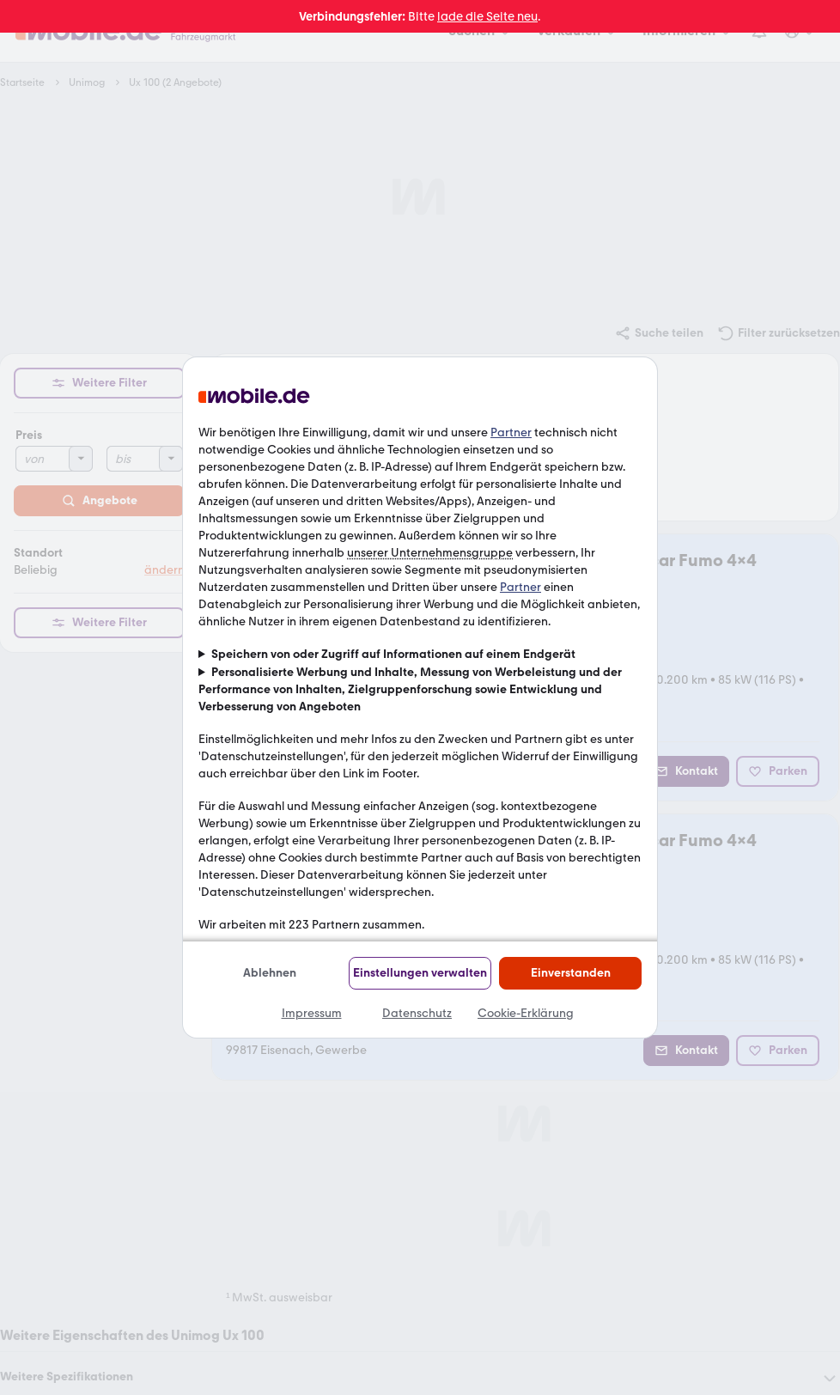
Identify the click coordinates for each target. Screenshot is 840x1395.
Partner (511, 432)
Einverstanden (571, 973)
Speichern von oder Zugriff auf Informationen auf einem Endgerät (393, 654)
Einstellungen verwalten (420, 973)
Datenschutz (417, 1013)
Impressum (312, 1013)
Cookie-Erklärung (526, 1013)
